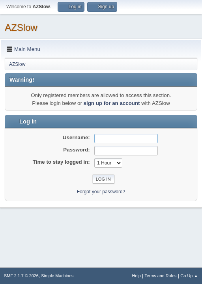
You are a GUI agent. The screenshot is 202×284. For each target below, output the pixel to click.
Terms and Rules (161, 275)
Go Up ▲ (189, 275)
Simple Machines (57, 275)
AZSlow (21, 27)
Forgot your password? (101, 191)
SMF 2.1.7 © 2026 (21, 275)
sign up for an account (112, 103)
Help (136, 275)
